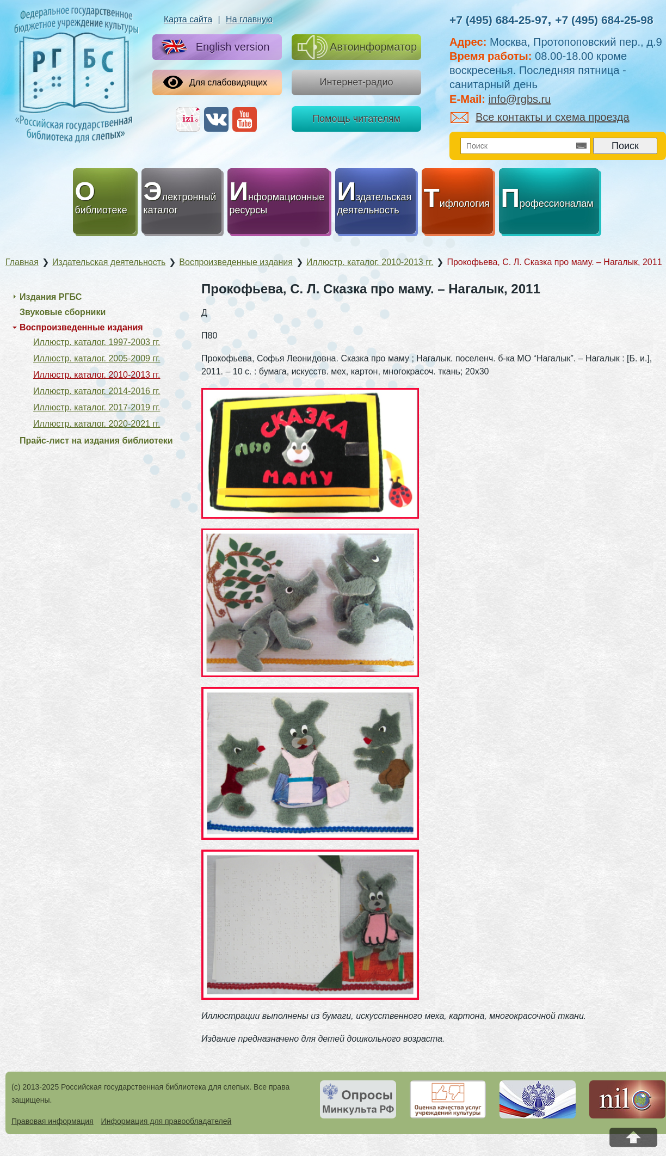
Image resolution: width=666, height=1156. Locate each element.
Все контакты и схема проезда (540, 117)
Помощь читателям (356, 118)
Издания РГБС (51, 297)
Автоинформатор (357, 47)
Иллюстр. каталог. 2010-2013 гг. (97, 374)
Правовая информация (52, 1121)
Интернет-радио (356, 82)
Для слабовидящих (215, 82)
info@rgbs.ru (520, 99)
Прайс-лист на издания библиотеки (96, 440)
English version (213, 48)
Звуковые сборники (63, 312)
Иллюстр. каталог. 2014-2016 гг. (97, 391)
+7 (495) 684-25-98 (604, 20)
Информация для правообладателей (166, 1121)
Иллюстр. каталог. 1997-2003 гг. (97, 342)
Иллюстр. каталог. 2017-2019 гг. (97, 407)
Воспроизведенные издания (81, 327)
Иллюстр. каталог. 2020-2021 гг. (97, 423)
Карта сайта (188, 19)
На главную (249, 19)
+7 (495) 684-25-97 (498, 20)
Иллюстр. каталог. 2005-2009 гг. (97, 358)
